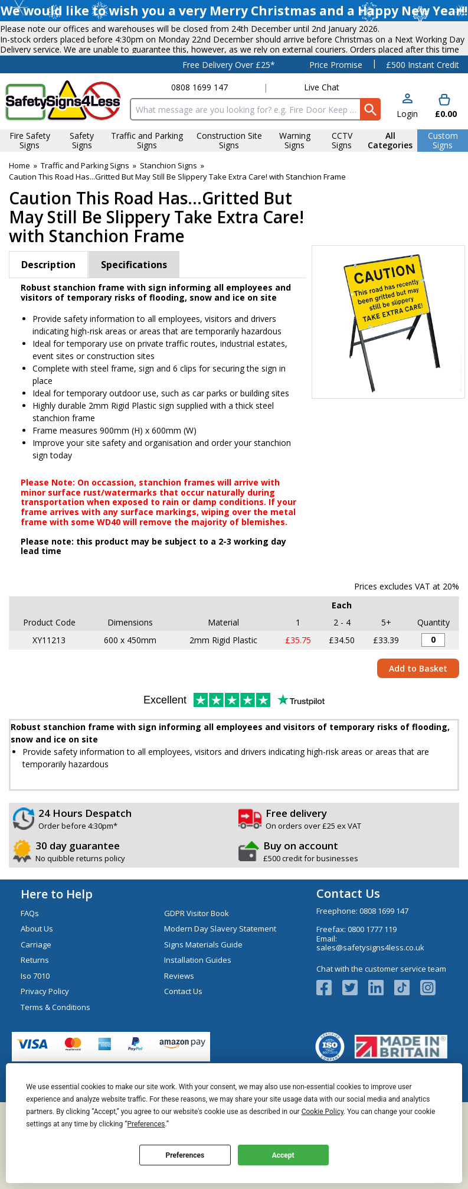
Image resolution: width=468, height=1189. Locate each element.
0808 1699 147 (199, 142)
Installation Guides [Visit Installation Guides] (197, 1014)
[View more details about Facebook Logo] (329, 1042)
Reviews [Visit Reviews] (179, 1030)
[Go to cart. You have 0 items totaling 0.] (445, 161)
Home (19, 219)
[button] (407, 161)
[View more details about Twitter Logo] (355, 1042)
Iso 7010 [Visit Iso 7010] (35, 1030)
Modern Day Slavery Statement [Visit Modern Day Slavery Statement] (220, 983)
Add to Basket (418, 722)
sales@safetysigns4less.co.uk (370, 1002)
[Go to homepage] (63, 155)
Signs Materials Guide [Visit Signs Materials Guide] (203, 998)
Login (407, 168)
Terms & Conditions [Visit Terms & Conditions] (55, 1061)
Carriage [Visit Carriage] (36, 998)
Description (48, 319)
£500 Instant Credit (422, 119)
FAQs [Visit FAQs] (30, 967)
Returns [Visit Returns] (35, 1014)
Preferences (185, 1155)
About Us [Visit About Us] (37, 983)
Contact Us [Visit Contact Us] (183, 1046)
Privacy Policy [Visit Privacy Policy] (45, 1046)
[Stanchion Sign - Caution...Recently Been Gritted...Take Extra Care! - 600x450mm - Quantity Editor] (433, 694)
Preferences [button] (146, 1124)
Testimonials (78, 118)
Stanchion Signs (168, 219)
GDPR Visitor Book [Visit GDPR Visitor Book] (196, 967)
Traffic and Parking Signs (85, 219)
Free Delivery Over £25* (228, 119)
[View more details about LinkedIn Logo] (381, 1042)
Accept (283, 1155)
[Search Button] (370, 164)
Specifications (134, 319)
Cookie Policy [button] (322, 1111)
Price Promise (335, 119)
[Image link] (407, 1042)
